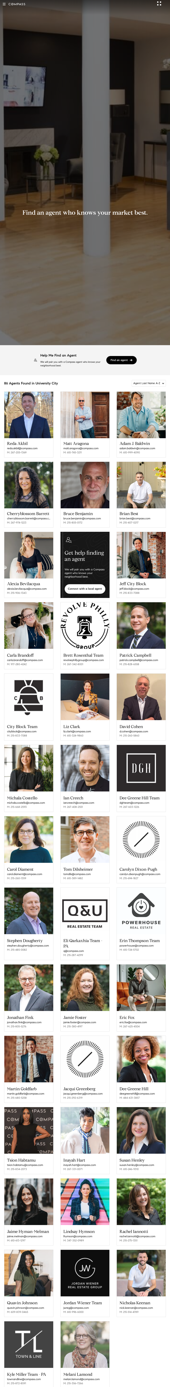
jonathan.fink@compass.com (24, 1016)
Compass (37, 1380)
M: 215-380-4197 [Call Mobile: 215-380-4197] (73, 1020)
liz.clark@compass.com (77, 730)
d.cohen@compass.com (134, 730)
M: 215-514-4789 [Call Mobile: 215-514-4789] (129, 1301)
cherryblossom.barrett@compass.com (28, 518)
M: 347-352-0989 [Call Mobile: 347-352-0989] (73, 1230)
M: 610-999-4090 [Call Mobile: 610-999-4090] (130, 452)
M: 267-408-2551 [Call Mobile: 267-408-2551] (73, 804)
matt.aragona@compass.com (81, 448)
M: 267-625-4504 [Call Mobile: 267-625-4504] (130, 1020)
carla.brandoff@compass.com (25, 660)
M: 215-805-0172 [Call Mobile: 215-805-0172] (72, 522)
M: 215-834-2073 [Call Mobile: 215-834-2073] (17, 1160)
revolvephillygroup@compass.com (83, 660)
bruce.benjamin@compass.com (82, 518)
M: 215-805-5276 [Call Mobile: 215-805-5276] (16, 1020)
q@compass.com (73, 946)
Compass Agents (54, 1380)
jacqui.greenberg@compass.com (83, 1086)
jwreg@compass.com (76, 1297)
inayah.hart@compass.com (79, 1156)
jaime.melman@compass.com (25, 1226)
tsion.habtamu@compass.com (25, 1156)
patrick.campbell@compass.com (139, 659)
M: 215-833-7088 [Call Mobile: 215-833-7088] (130, 593)
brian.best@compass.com (135, 518)
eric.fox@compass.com (133, 1016)
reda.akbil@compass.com (22, 448)
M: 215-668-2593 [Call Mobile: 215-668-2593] (17, 804)
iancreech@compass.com (78, 800)
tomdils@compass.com (77, 870)
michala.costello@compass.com (26, 800)
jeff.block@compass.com (134, 588)
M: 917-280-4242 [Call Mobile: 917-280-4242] (17, 664)
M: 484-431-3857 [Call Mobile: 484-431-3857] (130, 1090)
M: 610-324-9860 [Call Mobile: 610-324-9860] (73, 734)
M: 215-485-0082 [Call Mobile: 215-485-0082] (17, 945)
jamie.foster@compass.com (79, 1016)
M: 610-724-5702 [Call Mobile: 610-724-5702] (129, 945)
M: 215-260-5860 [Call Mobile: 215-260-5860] (129, 734)
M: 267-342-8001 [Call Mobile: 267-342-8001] (73, 664)
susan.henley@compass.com (137, 1156)
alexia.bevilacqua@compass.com (27, 588)
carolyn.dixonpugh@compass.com (140, 870)
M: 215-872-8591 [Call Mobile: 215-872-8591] (16, 1371)
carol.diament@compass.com (24, 870)
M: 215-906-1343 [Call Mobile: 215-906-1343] (17, 593)
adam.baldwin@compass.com (137, 448)
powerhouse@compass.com (137, 940)
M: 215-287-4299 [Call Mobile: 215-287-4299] (73, 950)
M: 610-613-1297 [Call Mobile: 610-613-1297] (16, 1230)
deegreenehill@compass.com (137, 1086)
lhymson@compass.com (77, 1226)
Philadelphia (113, 1380)
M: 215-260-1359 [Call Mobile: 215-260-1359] (16, 874)
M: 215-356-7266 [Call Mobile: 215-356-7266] (73, 1371)
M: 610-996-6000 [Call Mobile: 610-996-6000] (73, 1301)
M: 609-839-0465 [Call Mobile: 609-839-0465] (17, 1301)
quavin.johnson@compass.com (25, 1297)
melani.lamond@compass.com (81, 1367)
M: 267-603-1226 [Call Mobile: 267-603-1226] (129, 804)
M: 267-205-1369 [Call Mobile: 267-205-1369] (17, 452)
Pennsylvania (73, 1380)
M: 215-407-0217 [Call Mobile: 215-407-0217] (129, 522)
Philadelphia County (93, 1380)
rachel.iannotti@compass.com (137, 1226)
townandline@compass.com (24, 1367)
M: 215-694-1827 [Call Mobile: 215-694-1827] (129, 874)
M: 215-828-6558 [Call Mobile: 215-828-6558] (129, 663)
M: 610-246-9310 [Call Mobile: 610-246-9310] (129, 1160)
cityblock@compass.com (22, 730)
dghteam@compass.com (134, 800)
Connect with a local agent (85, 588)
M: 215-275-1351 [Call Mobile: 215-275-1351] (128, 1230)
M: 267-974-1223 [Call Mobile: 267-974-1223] (16, 522)
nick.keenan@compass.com (136, 1297)
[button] (4, 4)
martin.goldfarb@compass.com (25, 1086)
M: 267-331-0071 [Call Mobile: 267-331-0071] (73, 1160)
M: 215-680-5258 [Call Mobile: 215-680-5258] (17, 1090)
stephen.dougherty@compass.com (28, 940)
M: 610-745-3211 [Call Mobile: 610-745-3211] (72, 452)
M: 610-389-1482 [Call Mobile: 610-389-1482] (73, 874)
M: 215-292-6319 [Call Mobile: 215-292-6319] (73, 1090)
